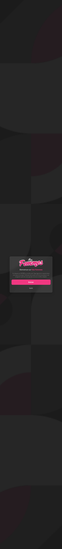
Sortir (31, 288)
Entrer (31, 282)
